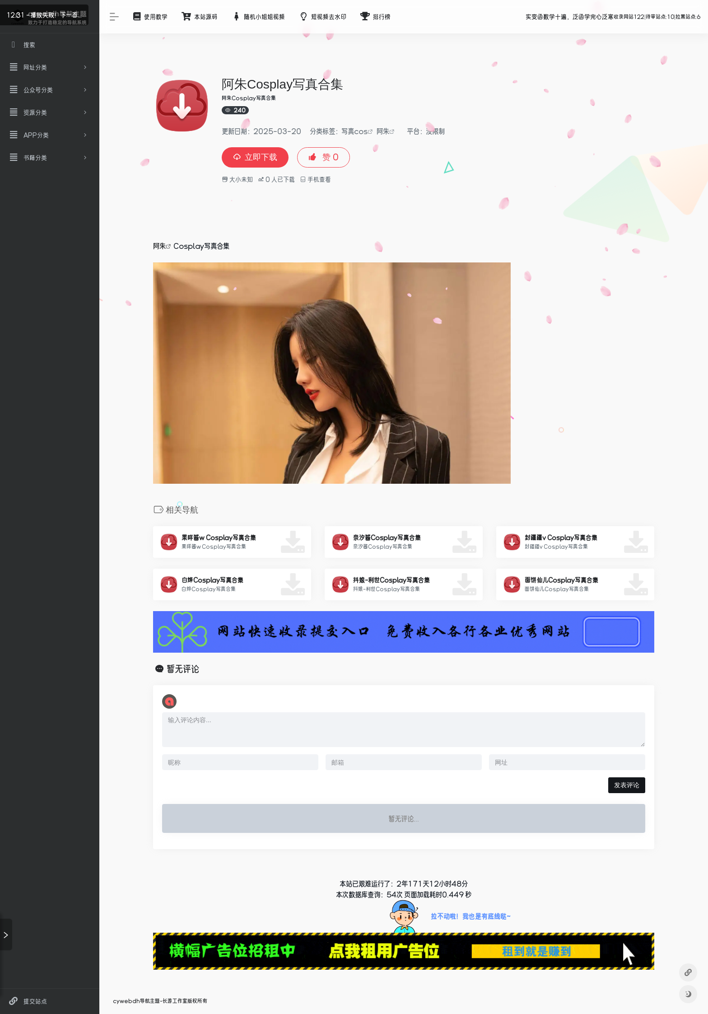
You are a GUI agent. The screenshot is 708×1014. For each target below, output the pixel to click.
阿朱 (383, 131)
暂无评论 (183, 668)
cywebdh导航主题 (136, 1001)
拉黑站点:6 (688, 16)
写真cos (354, 131)
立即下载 (255, 157)
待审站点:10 (660, 16)
